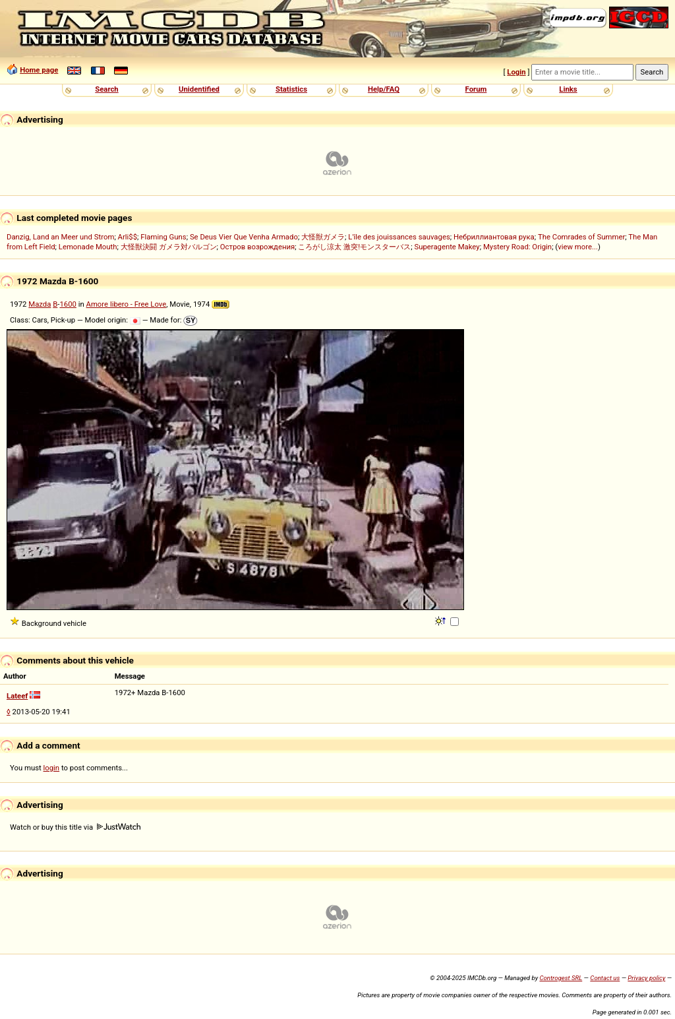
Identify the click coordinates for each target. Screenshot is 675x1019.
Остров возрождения (257, 246)
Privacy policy (646, 977)
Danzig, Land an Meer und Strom (60, 236)
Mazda (39, 304)
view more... (578, 246)
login (52, 767)
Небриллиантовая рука (494, 236)
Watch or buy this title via (75, 827)
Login (516, 72)
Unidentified (199, 89)
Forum (476, 89)
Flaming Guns (163, 236)
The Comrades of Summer (581, 236)
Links (568, 89)
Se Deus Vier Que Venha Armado (244, 236)
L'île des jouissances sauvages (399, 236)
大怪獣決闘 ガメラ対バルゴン (169, 246)
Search (106, 89)
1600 (67, 304)
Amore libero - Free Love (126, 304)
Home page (39, 70)
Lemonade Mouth (88, 246)
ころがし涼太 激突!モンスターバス (354, 246)
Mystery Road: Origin (517, 246)
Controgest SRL (560, 977)
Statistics (291, 89)
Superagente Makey (446, 246)
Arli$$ (127, 236)
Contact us (605, 977)
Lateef (17, 695)
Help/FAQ (383, 89)
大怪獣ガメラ (323, 236)
